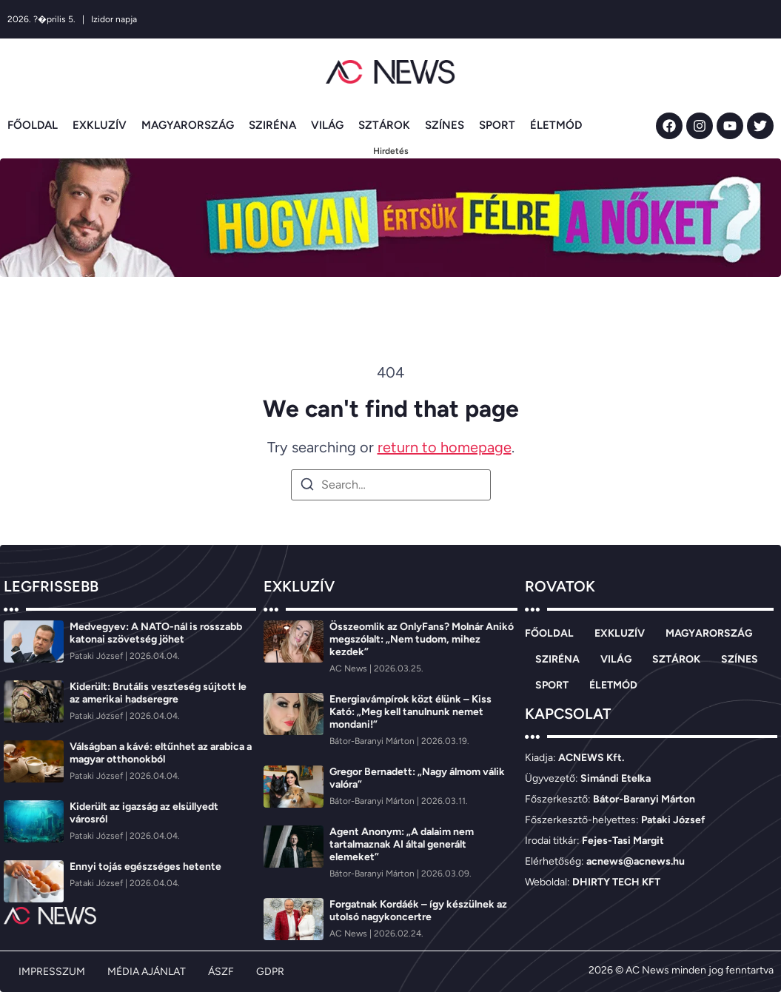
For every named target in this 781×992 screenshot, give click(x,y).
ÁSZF (221, 971)
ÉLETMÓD (556, 125)
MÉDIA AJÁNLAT (146, 971)
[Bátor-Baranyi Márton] (373, 741)
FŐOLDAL (32, 125)
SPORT (497, 125)
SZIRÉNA (272, 125)
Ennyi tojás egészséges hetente (145, 866)
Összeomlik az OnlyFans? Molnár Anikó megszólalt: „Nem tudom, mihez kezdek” (421, 639)
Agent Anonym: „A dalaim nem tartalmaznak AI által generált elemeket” (401, 844)
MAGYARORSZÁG (187, 125)
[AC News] (349, 668)
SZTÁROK (384, 125)
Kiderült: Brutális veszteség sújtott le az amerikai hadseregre (158, 693)
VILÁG (327, 125)
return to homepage (445, 447)
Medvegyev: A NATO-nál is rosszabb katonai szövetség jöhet (156, 633)
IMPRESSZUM (52, 971)
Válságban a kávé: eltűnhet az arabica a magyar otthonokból (161, 752)
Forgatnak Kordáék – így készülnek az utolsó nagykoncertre (418, 910)
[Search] (307, 487)
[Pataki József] (97, 656)
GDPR (270, 971)
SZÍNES (444, 125)
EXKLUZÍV (100, 125)
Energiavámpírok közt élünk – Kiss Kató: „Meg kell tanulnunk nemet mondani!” (410, 712)
